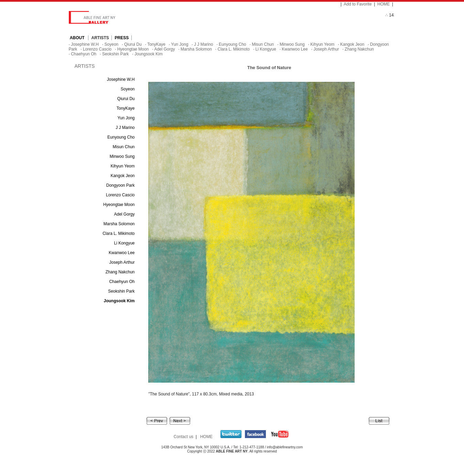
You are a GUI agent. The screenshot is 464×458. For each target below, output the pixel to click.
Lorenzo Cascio (97, 49)
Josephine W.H (85, 44)
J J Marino (203, 44)
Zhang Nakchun (359, 49)
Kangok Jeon (352, 44)
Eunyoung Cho (232, 44)
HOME (383, 4)
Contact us (183, 436)
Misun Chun (263, 44)
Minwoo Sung (292, 44)
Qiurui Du (133, 44)
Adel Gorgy (164, 49)
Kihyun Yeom (322, 44)
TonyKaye (156, 44)
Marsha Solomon (196, 49)
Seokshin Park (115, 54)
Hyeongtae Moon (133, 49)
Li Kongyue (266, 49)
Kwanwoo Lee (294, 49)
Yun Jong (179, 44)
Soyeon (112, 44)
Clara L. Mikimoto (234, 49)
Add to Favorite (357, 4)
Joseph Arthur (326, 49)
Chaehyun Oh (83, 54)
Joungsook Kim (148, 54)
